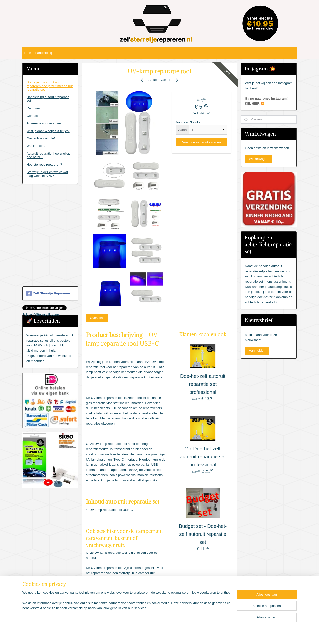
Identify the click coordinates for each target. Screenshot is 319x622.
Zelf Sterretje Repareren (48, 293)
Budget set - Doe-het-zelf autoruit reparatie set (203, 534)
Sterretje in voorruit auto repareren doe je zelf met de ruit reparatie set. (50, 85)
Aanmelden (257, 350)
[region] (126, 606)
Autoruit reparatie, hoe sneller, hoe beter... (48, 155)
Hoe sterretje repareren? (44, 164)
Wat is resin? (36, 146)
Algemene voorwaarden (44, 123)
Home (26, 53)
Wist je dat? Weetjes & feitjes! (48, 131)
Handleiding (43, 53)
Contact (32, 116)
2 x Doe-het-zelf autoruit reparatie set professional (203, 456)
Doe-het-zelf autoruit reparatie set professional (202, 384)
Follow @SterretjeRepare (40, 314)
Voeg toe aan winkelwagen (201, 142)
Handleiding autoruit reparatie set (48, 98)
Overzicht (97, 318)
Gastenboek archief (41, 138)
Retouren (33, 108)
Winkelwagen (258, 159)
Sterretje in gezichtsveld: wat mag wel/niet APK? (47, 173)
